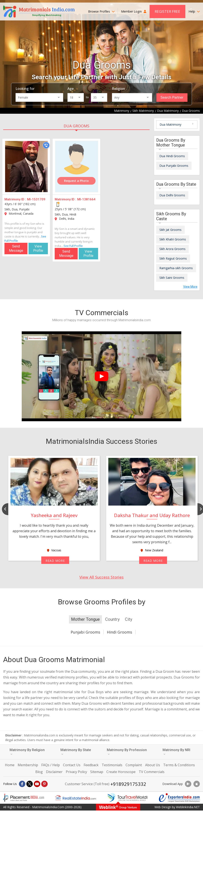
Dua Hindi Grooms (172, 156)
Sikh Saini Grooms (171, 278)
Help (194, 11)
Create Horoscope (121, 771)
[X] (29, 784)
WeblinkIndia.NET (188, 807)
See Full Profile (73, 246)
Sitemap (96, 771)
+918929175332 (128, 784)
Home (9, 765)
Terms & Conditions (179, 765)
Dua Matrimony (170, 124)
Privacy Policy (76, 771)
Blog (39, 771)
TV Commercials (151, 771)
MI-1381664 (86, 199)
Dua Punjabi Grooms (173, 166)
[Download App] (188, 784)
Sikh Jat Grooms (170, 230)
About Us (152, 765)
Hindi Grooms (119, 632)
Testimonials (112, 765)
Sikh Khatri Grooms (172, 239)
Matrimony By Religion (27, 751)
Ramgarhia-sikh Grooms (176, 268)
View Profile (38, 248)
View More (190, 286)
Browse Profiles (101, 11)
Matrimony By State (75, 751)
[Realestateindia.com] (75, 797)
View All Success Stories (101, 577)
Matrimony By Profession (127, 751)
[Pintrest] (44, 784)
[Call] (46, 145)
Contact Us (71, 765)
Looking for (25, 88)
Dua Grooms (76, 125)
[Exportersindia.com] (179, 797)
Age (70, 88)
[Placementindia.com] (23, 797)
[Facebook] (22, 784)
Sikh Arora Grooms (172, 249)
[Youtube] (37, 784)
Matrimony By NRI (176, 751)
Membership (28, 765)
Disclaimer (54, 771)
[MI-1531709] (26, 166)
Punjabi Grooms (85, 632)
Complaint (134, 765)
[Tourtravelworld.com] (127, 797)
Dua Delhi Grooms (172, 195)
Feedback (91, 765)
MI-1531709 (36, 199)
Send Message (16, 248)
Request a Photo (76, 181)
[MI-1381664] (76, 166)
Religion (118, 88)
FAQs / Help (50, 765)
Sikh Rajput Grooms (173, 258)
